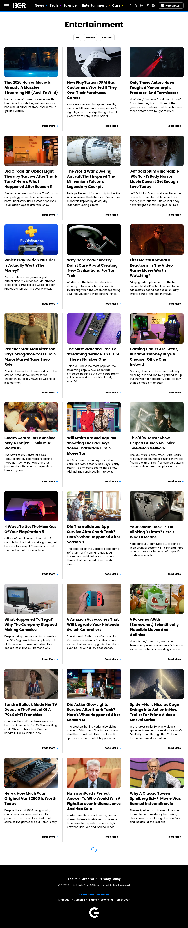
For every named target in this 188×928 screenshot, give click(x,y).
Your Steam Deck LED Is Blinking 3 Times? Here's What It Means (152, 531)
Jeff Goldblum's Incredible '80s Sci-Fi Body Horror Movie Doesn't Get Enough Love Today (154, 179)
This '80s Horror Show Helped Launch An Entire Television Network (152, 443)
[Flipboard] (147, 5)
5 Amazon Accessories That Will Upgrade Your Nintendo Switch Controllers (93, 624)
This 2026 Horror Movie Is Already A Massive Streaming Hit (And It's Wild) (31, 87)
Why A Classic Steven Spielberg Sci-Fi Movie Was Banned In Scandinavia (155, 798)
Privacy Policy (110, 879)
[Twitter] (136, 5)
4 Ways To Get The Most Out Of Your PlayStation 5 (30, 529)
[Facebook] (130, 5)
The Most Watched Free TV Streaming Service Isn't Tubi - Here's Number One (93, 354)
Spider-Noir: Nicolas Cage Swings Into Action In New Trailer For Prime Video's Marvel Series (154, 712)
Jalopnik (79, 899)
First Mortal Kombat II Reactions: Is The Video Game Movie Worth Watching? (151, 268)
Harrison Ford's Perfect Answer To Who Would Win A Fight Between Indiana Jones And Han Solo (94, 801)
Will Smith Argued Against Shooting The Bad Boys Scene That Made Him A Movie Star (91, 446)
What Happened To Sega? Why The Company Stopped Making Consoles (30, 624)
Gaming (107, 37)
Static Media (76, 886)
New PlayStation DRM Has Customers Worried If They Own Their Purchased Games (92, 90)
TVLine (93, 899)
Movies (90, 37)
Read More (48, 126)
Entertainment (94, 5)
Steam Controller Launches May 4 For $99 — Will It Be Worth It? (29, 443)
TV (77, 37)
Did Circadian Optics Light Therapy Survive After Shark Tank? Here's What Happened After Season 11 (30, 179)
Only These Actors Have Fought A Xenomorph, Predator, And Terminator (154, 87)
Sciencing (107, 899)
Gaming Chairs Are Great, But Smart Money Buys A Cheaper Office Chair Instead (154, 357)
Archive (88, 879)
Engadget (64, 899)
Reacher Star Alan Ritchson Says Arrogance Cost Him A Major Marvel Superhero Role (30, 357)
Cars (116, 5)
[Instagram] (141, 5)
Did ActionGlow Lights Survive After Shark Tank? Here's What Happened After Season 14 (93, 712)
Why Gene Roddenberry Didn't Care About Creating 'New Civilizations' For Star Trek (92, 268)
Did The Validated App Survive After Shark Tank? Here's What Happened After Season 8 (93, 534)
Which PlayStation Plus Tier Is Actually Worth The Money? (29, 265)
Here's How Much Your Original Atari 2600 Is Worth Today (30, 798)
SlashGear (123, 899)
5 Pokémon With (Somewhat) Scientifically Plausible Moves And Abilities (154, 627)
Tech (54, 5)
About (72, 879)
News (39, 5)
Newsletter (171, 5)
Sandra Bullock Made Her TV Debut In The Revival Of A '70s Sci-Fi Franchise (30, 709)
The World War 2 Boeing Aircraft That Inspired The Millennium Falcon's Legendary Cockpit (91, 179)
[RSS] (153, 5)
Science (70, 5)
